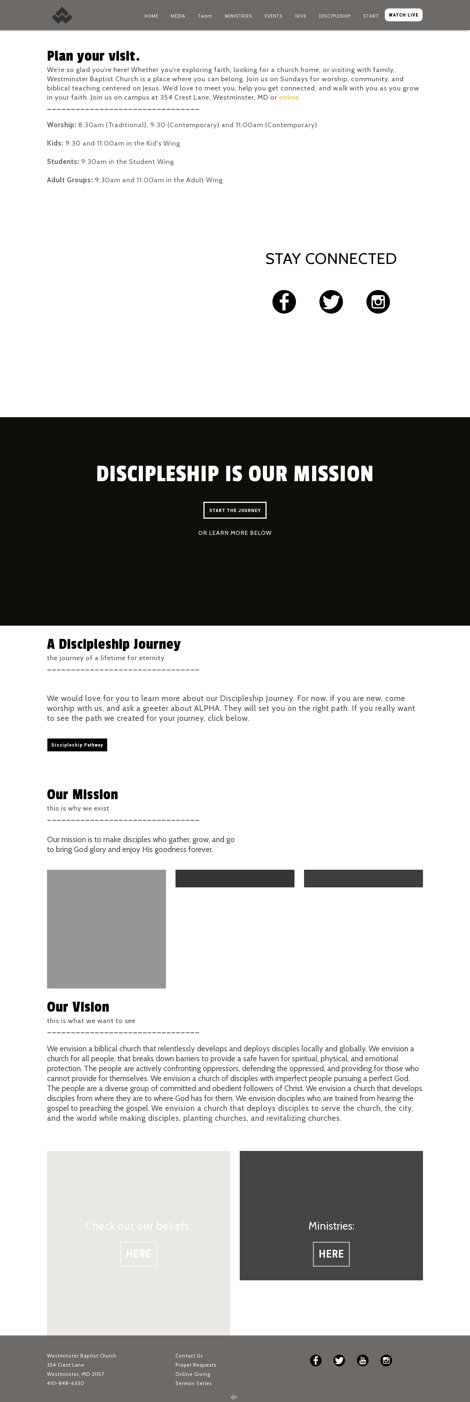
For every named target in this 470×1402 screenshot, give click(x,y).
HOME (151, 16)
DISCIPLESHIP (335, 16)
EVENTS (274, 16)
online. (290, 97)
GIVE (301, 16)
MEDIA (178, 16)
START (371, 16)
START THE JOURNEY (235, 510)
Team (205, 16)
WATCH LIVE (404, 15)
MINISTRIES (238, 16)
